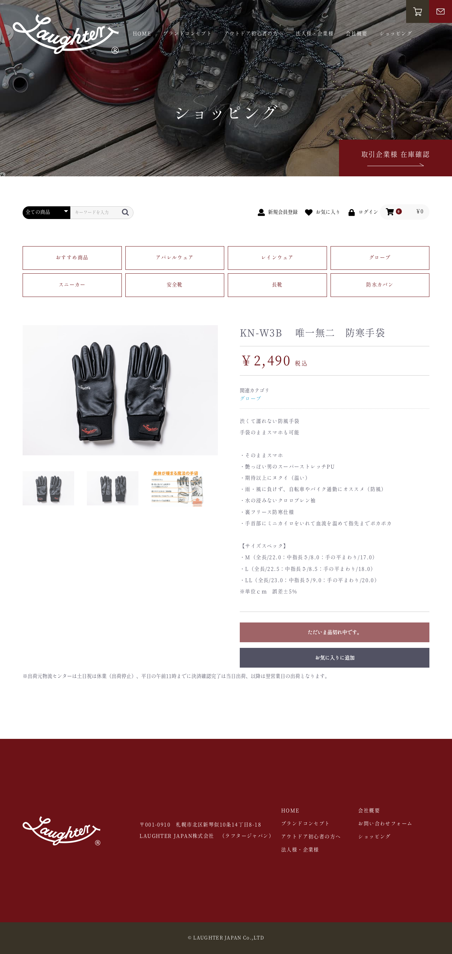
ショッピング (396, 34)
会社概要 (357, 34)
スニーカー (72, 285)
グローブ (380, 258)
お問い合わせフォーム (385, 824)
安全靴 (175, 285)
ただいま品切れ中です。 (335, 633)
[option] (120, 390)
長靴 (277, 285)
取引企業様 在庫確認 (395, 159)
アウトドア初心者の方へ (254, 34)
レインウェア (277, 258)
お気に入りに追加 (335, 658)
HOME (142, 34)
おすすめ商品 (72, 258)
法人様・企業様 (315, 34)
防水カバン (379, 285)
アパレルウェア (175, 258)
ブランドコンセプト (187, 34)
